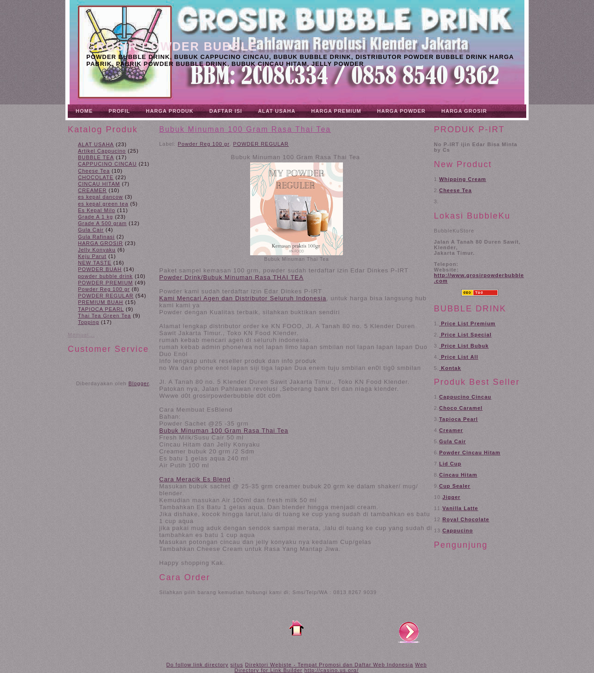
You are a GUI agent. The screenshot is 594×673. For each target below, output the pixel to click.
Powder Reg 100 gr (104, 289)
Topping (88, 322)
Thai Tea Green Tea (104, 315)
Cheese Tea (94, 171)
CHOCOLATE (96, 177)
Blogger (139, 383)
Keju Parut (92, 256)
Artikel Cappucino (102, 151)
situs (236, 664)
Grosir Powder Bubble (172, 46)
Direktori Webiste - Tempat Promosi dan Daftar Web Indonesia (329, 664)
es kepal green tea (103, 204)
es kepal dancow (100, 197)
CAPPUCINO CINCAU (107, 164)
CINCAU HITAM (99, 184)
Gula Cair (90, 230)
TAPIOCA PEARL (101, 309)
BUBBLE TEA (96, 157)
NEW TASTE (94, 262)
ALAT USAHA (96, 144)
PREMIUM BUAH (100, 302)
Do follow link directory (197, 664)
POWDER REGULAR (106, 295)
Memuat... (81, 334)
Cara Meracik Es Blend (195, 479)
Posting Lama (409, 632)
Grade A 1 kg (95, 217)
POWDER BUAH (100, 269)
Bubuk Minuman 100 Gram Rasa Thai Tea (245, 129)
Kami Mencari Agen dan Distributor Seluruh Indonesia (242, 298)
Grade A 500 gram (102, 223)
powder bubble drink (105, 276)
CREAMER (92, 190)
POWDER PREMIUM (105, 282)
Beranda (296, 628)
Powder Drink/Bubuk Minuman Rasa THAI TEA (231, 277)
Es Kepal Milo (96, 210)
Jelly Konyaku (97, 249)
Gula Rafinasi (96, 236)
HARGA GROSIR (100, 243)
